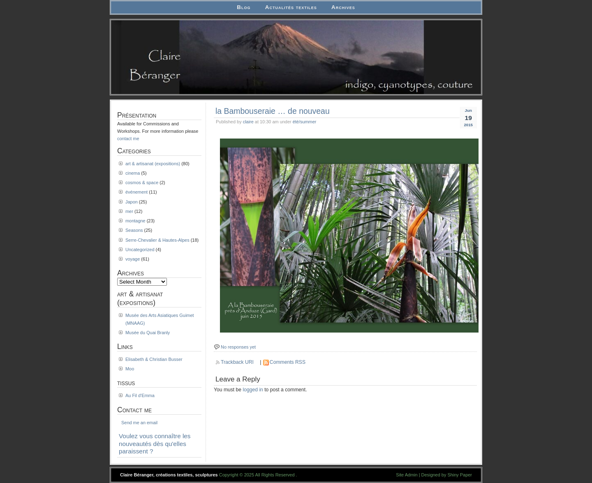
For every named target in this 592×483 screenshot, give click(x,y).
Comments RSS (287, 362)
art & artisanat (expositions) (152, 163)
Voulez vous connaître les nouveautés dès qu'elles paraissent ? (155, 443)
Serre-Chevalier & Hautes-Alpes (157, 240)
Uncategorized (140, 249)
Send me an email (139, 422)
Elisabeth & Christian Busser (154, 359)
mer (129, 211)
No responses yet (238, 346)
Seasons (134, 230)
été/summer (305, 121)
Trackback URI (237, 362)
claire (248, 121)
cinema (132, 173)
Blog (243, 7)
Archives (343, 7)
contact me (128, 138)
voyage (132, 259)
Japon (131, 201)
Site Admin (406, 474)
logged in (253, 390)
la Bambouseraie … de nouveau (272, 111)
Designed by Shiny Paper (446, 474)
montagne (135, 220)
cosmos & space (141, 182)
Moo (129, 368)
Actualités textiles (291, 7)
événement (136, 192)
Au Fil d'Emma (140, 395)
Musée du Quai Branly (147, 332)
